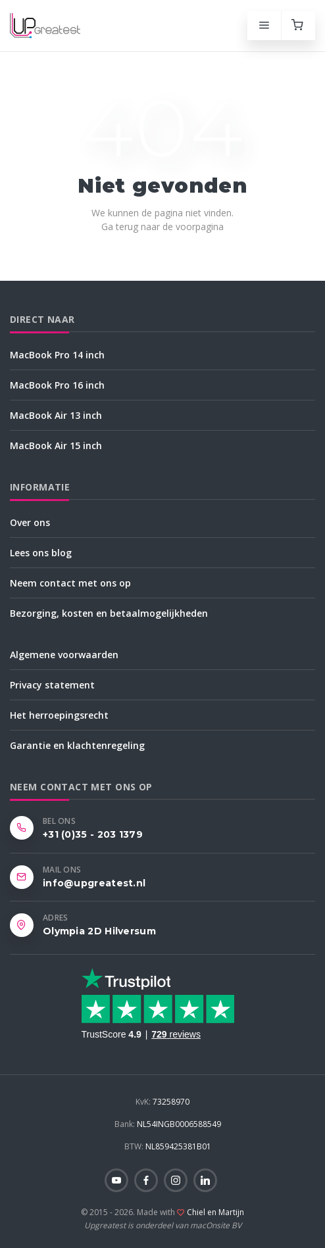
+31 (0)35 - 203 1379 (93, 834)
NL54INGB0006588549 (167, 1124)
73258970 (162, 1101)
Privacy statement (52, 685)
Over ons (30, 522)
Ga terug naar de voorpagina (162, 226)
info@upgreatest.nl (94, 883)
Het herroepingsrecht (59, 715)
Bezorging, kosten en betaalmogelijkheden (109, 613)
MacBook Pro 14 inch (57, 354)
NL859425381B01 (167, 1146)
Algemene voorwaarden (64, 654)
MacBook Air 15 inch (56, 445)
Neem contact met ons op (70, 583)
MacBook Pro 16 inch (57, 385)
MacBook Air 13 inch (56, 415)
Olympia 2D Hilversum (99, 931)
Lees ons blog (41, 552)
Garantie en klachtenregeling (77, 745)
